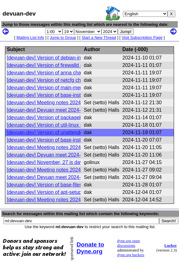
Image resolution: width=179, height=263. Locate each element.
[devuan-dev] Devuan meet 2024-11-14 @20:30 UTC (65, 110)
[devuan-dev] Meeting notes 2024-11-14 (51, 147)
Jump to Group (63, 37)
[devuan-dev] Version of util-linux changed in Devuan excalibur (75, 125)
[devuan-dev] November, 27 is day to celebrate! (59, 162)
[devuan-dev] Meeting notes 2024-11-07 (51, 102)
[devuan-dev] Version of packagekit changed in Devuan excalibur (78, 117)
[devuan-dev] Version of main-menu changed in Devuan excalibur (79, 87)
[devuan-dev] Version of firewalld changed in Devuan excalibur (75, 65)
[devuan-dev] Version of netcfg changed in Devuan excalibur (73, 80)
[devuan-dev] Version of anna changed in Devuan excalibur (72, 72)
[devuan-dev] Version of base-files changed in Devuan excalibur (77, 184)
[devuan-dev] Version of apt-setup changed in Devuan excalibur (77, 192)
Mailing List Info (30, 37)
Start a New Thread (99, 37)
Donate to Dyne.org (90, 248)
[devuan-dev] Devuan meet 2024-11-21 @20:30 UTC (65, 154)
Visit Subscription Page (142, 37)
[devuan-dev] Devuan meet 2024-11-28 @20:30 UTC (65, 177)
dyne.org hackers (130, 255)
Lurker (170, 245)
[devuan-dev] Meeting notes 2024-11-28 (51, 199)
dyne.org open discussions (128, 243)
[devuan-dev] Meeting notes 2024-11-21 (51, 169)
